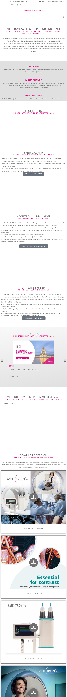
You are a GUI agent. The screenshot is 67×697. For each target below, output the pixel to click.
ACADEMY (41, 10)
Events (33, 345)
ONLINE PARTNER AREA (31, 10)
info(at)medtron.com (18, 5)
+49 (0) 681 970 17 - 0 (18, 1)
